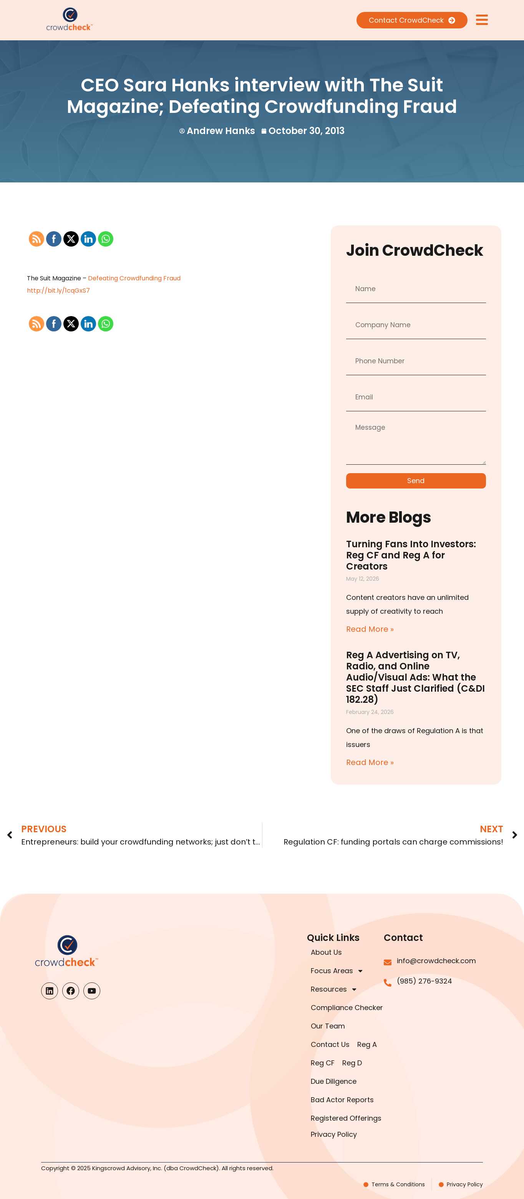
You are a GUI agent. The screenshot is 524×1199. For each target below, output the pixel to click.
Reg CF (323, 1063)
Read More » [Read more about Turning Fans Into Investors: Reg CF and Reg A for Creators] (370, 629)
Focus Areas (337, 971)
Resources (334, 989)
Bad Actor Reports (342, 1100)
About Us (326, 952)
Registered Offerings (346, 1118)
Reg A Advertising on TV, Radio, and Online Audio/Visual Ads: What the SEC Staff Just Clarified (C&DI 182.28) (415, 677)
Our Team (328, 1026)
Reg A (367, 1044)
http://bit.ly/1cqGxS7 (58, 290)
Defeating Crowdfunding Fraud (134, 278)
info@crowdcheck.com (436, 960)
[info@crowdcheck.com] (387, 962)
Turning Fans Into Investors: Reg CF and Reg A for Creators (411, 555)
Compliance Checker (347, 1007)
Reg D (352, 1063)
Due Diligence (334, 1081)
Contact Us (330, 1044)
